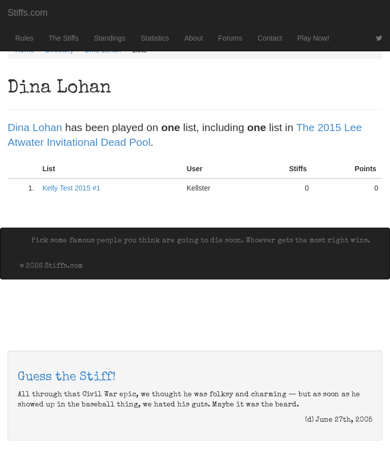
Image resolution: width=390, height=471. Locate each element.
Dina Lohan (35, 127)
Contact (269, 38)
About (193, 38)
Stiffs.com (28, 13)
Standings (109, 38)
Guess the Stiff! (67, 377)
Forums (230, 38)
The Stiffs (64, 38)
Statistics (155, 38)
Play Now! (313, 38)
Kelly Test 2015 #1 (71, 188)
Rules (24, 38)
